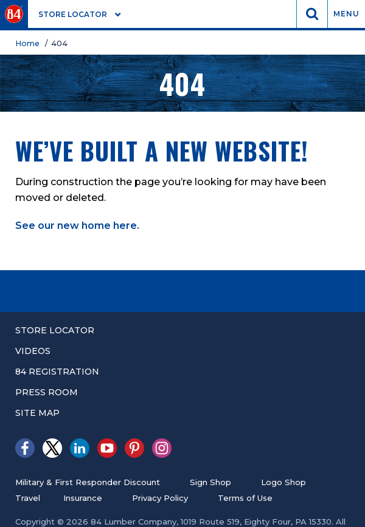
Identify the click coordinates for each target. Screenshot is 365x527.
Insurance (82, 498)
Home (29, 43)
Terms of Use (245, 498)
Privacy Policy (160, 498)
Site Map (37, 412)
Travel (27, 498)
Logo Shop (283, 482)
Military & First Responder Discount (87, 482)
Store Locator (54, 330)
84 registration (57, 371)
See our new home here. (77, 225)
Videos (32, 350)
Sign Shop (210, 482)
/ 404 (58, 43)
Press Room (46, 392)
